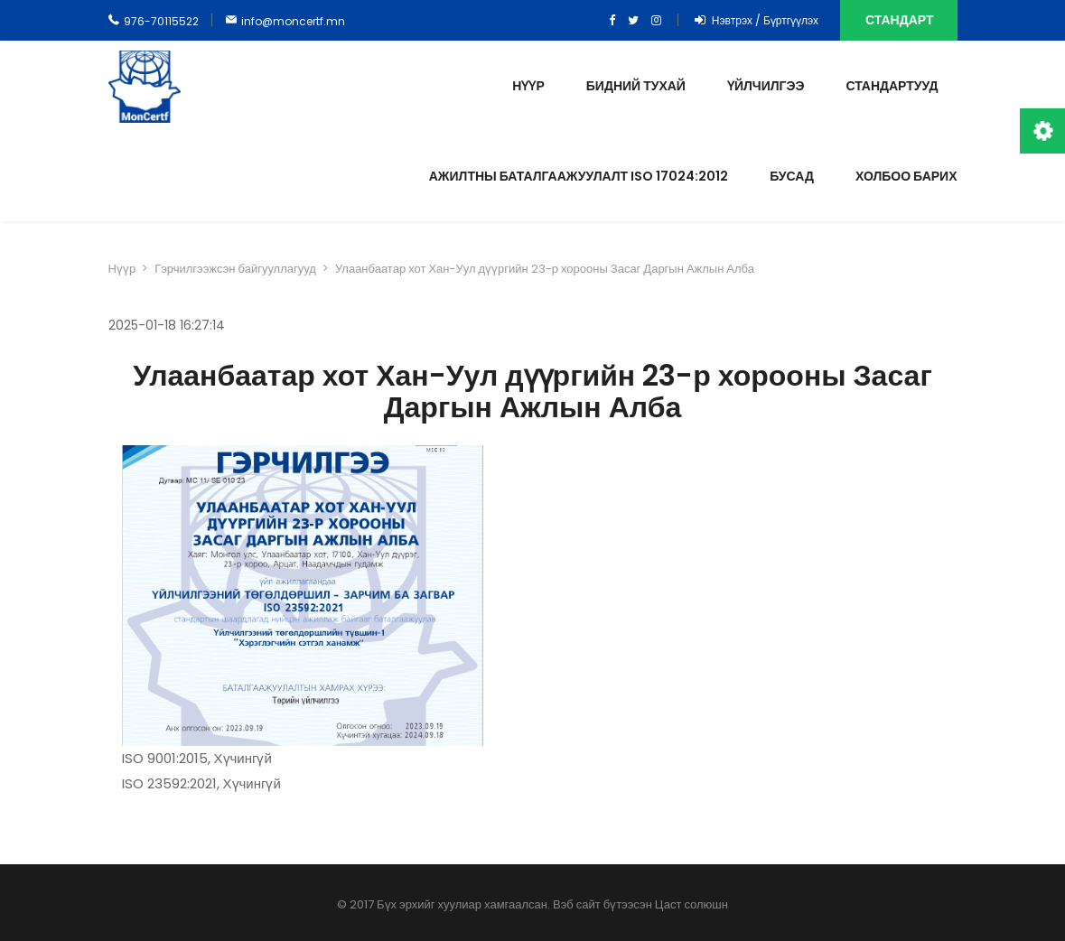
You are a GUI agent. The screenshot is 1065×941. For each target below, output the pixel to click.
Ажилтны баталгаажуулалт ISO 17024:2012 (578, 176)
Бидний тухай (636, 86)
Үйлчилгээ (765, 86)
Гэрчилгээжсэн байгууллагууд (235, 268)
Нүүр (528, 86)
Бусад (792, 176)
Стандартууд (891, 86)
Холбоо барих (906, 176)
